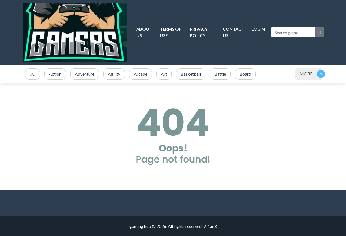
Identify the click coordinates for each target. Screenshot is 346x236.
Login (258, 28)
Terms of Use (170, 32)
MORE (306, 73)
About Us (144, 32)
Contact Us (233, 32)
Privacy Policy (199, 32)
